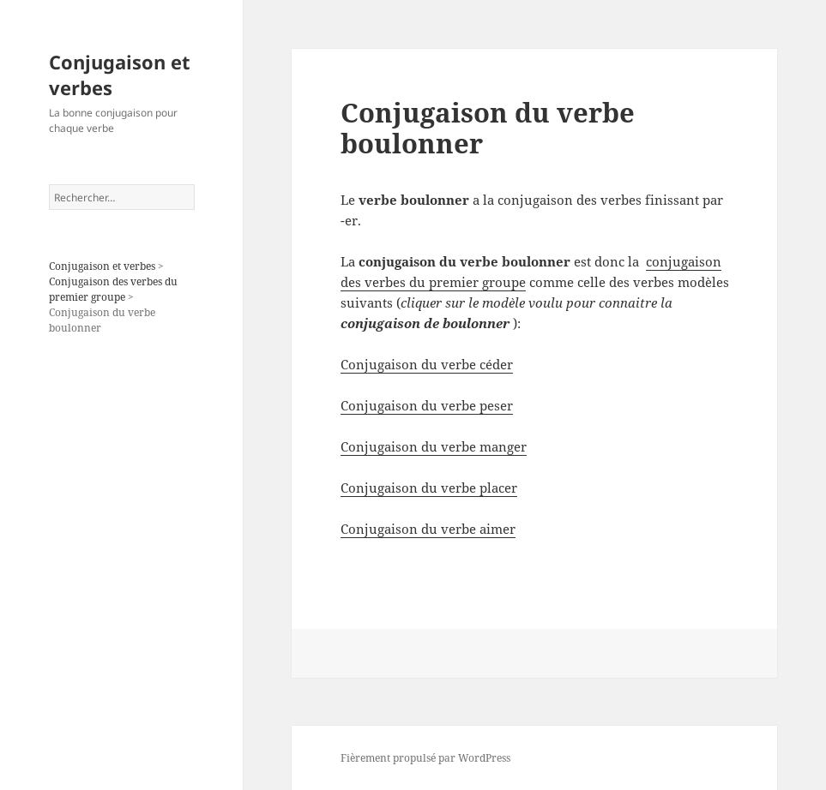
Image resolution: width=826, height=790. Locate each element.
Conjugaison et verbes (119, 74)
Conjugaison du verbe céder (427, 364)
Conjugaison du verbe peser (427, 405)
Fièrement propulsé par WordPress (425, 758)
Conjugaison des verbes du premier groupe (113, 289)
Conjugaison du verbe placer (429, 487)
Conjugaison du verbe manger (434, 446)
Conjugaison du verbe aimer (428, 528)
